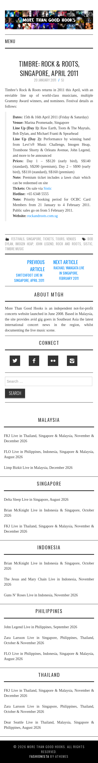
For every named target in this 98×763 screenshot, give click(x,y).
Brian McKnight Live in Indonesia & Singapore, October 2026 (49, 512)
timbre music (14, 248)
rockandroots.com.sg (42, 216)
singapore (33, 238)
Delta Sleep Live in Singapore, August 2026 (36, 500)
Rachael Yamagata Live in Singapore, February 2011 (69, 273)
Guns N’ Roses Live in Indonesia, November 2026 (41, 595)
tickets (48, 238)
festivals (18, 238)
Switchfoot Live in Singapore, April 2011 (29, 278)
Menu (10, 41)
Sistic (48, 188)
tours (60, 238)
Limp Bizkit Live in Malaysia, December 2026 (38, 468)
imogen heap (24, 243)
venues (71, 238)
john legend (45, 243)
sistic (87, 243)
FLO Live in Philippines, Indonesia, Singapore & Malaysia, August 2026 (49, 454)
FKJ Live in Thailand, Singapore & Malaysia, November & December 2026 (49, 438)
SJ (62, 80)
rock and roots (68, 243)
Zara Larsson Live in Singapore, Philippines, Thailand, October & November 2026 (49, 640)
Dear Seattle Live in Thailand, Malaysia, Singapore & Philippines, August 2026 (49, 725)
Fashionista (39, 756)
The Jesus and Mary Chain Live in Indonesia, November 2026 (49, 581)
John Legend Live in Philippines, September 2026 (40, 627)
